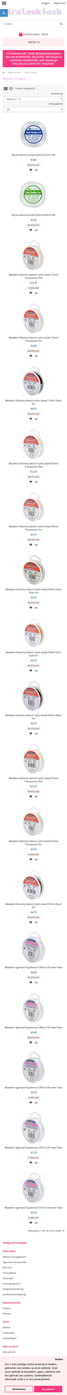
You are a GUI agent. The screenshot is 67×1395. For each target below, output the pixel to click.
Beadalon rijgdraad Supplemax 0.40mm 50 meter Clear (33, 1027)
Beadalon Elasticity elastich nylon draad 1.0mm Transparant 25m (33, 276)
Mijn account (9, 1352)
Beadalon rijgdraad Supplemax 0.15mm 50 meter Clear (33, 1207)
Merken (6, 1327)
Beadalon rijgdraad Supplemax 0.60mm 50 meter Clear (33, 967)
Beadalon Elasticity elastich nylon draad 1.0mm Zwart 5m (33, 402)
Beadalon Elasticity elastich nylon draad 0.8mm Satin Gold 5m (33, 654)
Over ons (7, 1267)
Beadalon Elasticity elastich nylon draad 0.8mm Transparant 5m (33, 528)
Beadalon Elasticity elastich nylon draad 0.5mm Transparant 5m (33, 842)
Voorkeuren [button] (19, 1389)
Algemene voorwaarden (15, 1262)
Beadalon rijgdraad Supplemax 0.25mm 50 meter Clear (33, 1147)
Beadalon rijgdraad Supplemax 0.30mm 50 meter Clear (33, 1087)
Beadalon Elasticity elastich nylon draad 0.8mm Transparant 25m (33, 465)
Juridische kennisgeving (14, 1294)
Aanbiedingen (9, 1338)
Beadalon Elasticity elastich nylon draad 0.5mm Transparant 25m (33, 780)
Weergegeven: (56, 103)
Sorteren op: (57, 93)
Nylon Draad (30, 72)
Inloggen (45, 3)
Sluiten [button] (59, 1359)
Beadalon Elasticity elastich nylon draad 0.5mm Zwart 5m (33, 905)
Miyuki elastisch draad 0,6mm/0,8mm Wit (33, 215)
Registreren (59, 3)
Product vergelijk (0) (25, 88)
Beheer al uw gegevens (14, 1256)
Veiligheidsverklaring (13, 1289)
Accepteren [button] (48, 1389)
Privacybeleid (9, 1272)
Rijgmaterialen (14, 72)
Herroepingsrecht (11, 1283)
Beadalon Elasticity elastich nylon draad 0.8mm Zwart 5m (33, 717)
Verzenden (8, 1278)
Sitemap (7, 1313)
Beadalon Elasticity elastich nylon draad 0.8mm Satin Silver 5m (33, 591)
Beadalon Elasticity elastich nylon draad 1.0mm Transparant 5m (33, 339)
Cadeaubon (8, 1332)
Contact (6, 1308)
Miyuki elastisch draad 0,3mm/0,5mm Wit (33, 154)
